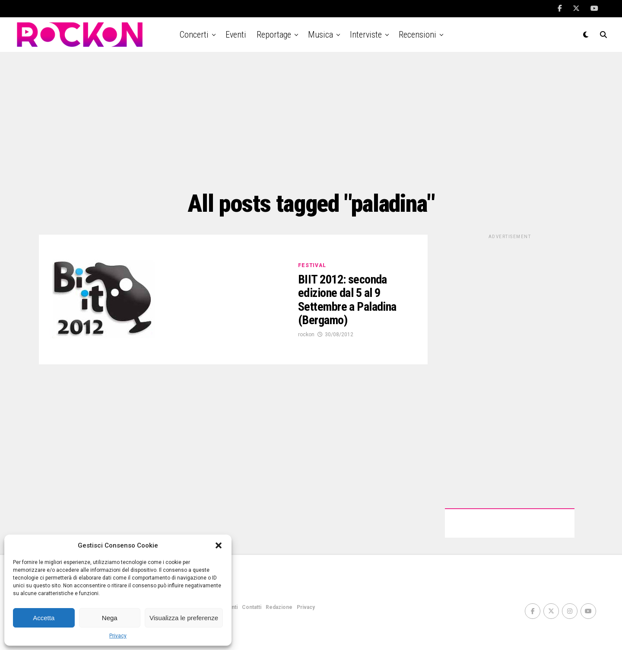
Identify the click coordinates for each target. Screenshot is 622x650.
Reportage (274, 34)
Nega (109, 617)
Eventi (235, 34)
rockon (306, 334)
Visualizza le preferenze (183, 617)
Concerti (194, 34)
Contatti (251, 607)
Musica (320, 34)
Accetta (43, 617)
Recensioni (417, 34)
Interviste (366, 34)
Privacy (118, 636)
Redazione (279, 607)
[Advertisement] (311, 121)
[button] (218, 545)
